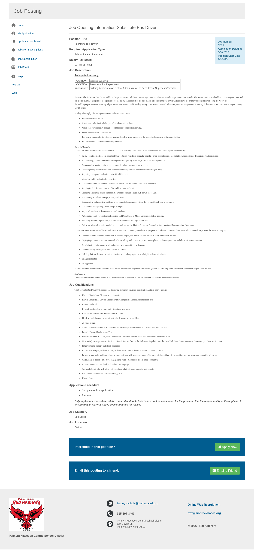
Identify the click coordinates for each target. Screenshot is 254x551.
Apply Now (227, 447)
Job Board (23, 67)
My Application (26, 33)
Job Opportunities (27, 59)
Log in (14, 92)
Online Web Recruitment (204, 504)
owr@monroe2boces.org (204, 513)
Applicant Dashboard (29, 41)
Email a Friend (225, 470)
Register (16, 84)
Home (21, 25)
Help (20, 76)
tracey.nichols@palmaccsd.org (137, 503)
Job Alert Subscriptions (30, 49)
